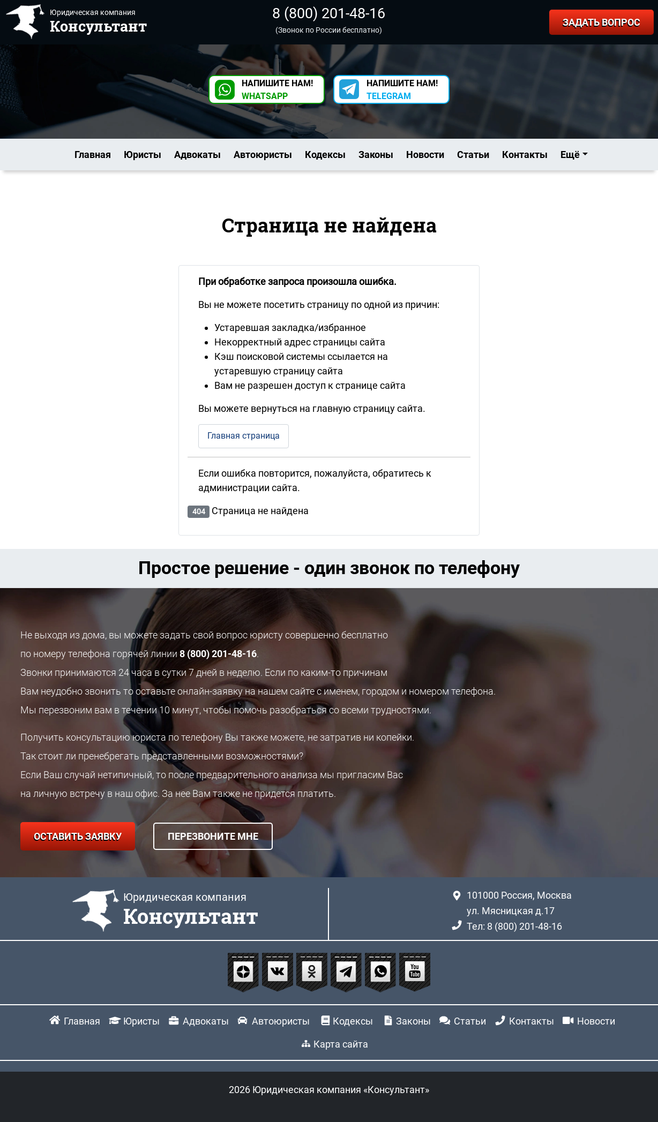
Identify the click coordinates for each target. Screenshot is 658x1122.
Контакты (525, 154)
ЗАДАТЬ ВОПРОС (601, 22)
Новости (425, 154)
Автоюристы (263, 154)
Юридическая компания (190, 910)
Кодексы (325, 154)
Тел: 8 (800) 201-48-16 (514, 926)
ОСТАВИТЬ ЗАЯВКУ (78, 836)
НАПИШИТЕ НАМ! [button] (277, 89)
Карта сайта (340, 1044)
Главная (92, 154)
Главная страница (243, 436)
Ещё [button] (570, 154)
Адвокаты (197, 154)
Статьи (473, 154)
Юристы (142, 154)
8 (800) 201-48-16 (328, 13)
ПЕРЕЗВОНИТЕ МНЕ (213, 836)
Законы (375, 154)
